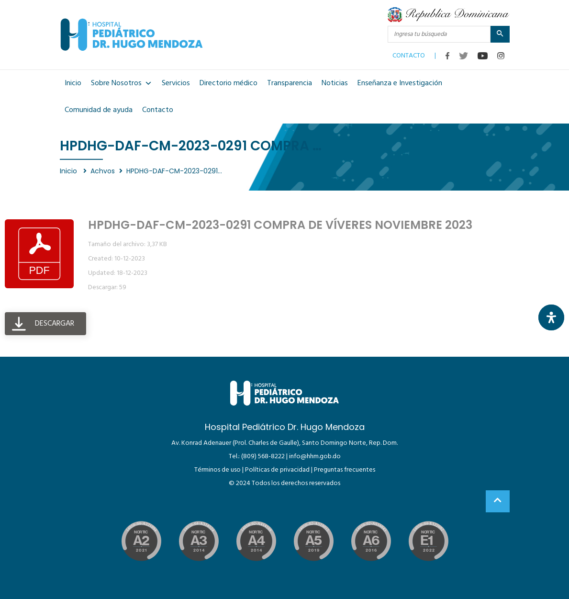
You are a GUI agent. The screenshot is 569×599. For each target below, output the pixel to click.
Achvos (102, 171)
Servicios (176, 83)
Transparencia (289, 83)
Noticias (335, 83)
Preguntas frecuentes (344, 469)
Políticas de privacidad (277, 469)
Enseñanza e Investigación (399, 83)
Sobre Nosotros (121, 83)
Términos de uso (217, 469)
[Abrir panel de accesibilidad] (551, 317)
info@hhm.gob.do (315, 456)
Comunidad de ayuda (99, 110)
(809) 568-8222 (263, 456)
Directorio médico (228, 83)
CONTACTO (408, 53)
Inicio (73, 83)
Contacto (157, 110)
